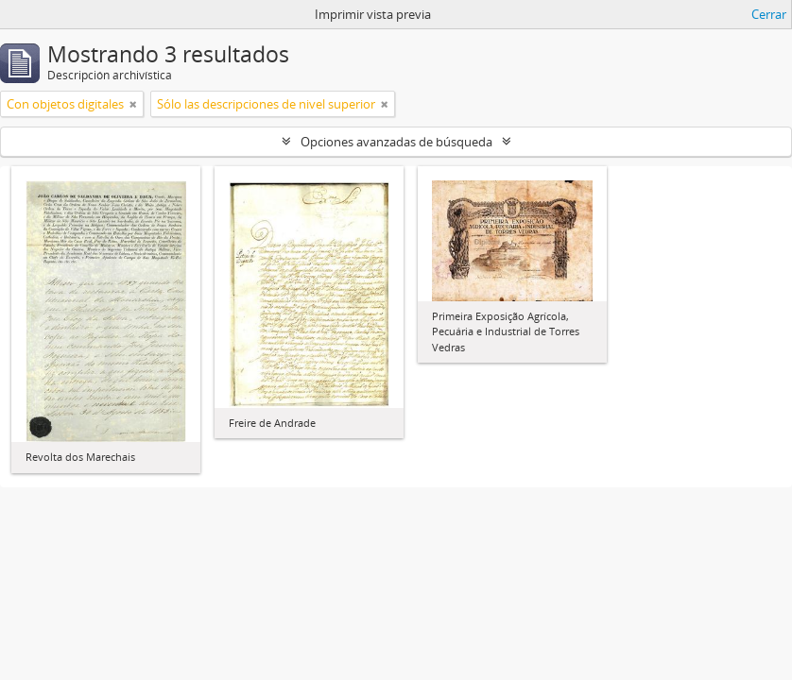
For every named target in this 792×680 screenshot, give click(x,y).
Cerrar (768, 14)
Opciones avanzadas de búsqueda (396, 141)
